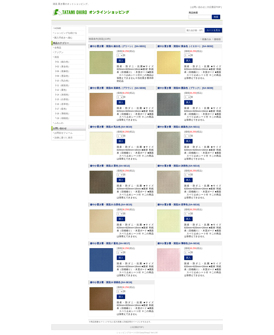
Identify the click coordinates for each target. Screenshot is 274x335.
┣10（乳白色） (62, 80)
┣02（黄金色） (62, 66)
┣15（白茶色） (62, 99)
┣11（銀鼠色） (62, 85)
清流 (56, 57)
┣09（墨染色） (62, 76)
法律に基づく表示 (63, 137)
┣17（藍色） (61, 108)
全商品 (57, 47)
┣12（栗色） (61, 90)
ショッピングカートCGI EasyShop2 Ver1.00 (136, 332)
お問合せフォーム (63, 133)
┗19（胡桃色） (62, 118)
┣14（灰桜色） (62, 94)
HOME (57, 28)
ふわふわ (58, 123)
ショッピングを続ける (65, 33)
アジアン (58, 52)
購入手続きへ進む (63, 37)
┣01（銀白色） (62, 61)
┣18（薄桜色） (62, 113)
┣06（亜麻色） (62, 71)
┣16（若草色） (62, 104)
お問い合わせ (198, 7)
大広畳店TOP (214, 7)
